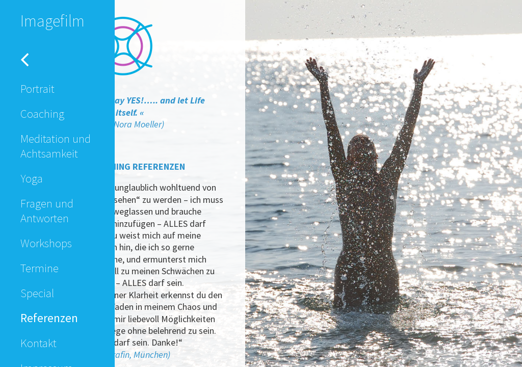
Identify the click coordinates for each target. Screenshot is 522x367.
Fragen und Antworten (46, 210)
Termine (39, 267)
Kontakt (38, 342)
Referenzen (49, 317)
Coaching (42, 113)
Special (37, 292)
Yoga (31, 178)
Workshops (46, 242)
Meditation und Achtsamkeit (55, 146)
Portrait (37, 88)
